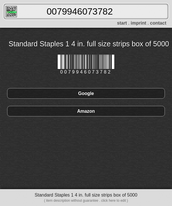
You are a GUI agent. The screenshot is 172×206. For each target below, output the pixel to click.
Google (86, 93)
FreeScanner (11, 11)
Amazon (86, 111)
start (122, 23)
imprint (138, 23)
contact (158, 23)
